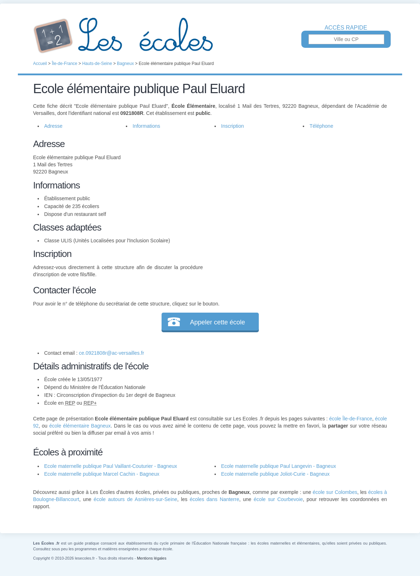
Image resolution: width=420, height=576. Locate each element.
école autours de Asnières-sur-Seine (135, 499)
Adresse (53, 126)
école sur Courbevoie (278, 499)
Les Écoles (210, 36)
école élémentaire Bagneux (80, 426)
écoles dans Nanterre (214, 499)
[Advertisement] (295, 187)
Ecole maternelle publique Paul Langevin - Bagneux (278, 466)
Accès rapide (346, 28)
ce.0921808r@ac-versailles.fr (111, 353)
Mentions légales (152, 558)
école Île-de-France (350, 418)
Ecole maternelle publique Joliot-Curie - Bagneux (275, 474)
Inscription (232, 126)
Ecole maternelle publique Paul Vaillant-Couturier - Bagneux (110, 466)
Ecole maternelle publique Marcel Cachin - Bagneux (101, 474)
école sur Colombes (335, 492)
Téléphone (321, 126)
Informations (146, 126)
